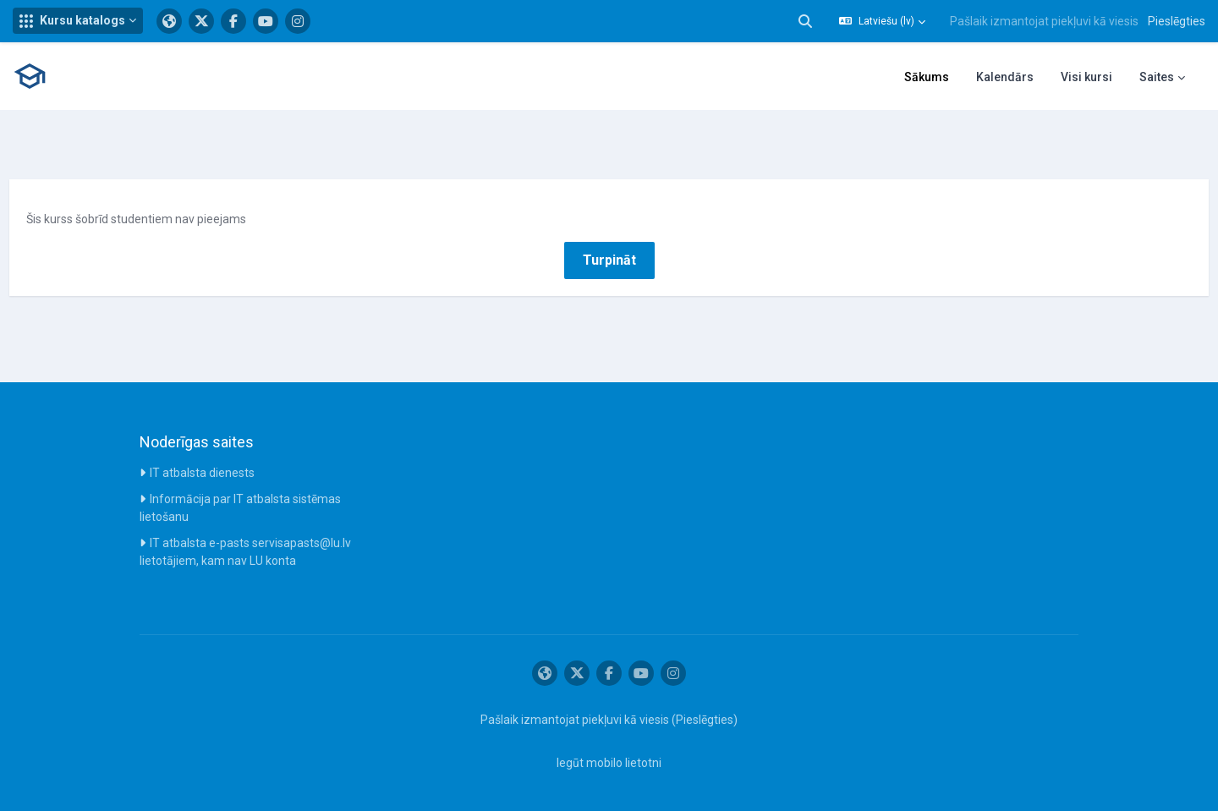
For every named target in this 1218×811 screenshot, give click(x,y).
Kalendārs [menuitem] (1005, 77)
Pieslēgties (1176, 21)
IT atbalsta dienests (202, 472)
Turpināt (609, 260)
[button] (78, 21)
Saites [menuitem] (1156, 77)
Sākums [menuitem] (926, 77)
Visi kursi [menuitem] (1086, 77)
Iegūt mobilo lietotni (609, 763)
